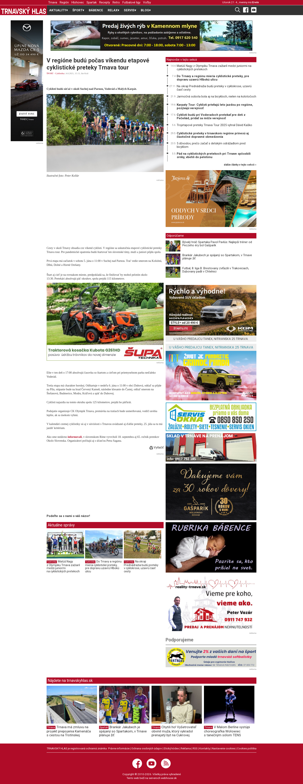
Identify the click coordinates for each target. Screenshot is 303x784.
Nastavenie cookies (223, 748)
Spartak (92, 2)
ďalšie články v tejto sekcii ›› (240, 165)
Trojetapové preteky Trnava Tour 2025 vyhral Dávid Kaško (214, 125)
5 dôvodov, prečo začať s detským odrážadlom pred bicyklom (211, 145)
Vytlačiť (156, 447)
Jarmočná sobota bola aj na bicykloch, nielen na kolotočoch (216, 96)
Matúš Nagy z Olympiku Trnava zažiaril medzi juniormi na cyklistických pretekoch (63, 566)
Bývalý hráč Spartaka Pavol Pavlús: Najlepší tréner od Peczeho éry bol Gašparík (217, 243)
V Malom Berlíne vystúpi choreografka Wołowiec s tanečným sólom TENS (227, 731)
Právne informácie (119, 748)
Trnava (52, 2)
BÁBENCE (96, 10)
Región (64, 2)
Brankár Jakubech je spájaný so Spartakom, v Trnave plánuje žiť (217, 256)
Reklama (186, 748)
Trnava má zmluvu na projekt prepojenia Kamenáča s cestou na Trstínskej (69, 731)
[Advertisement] (105, 211)
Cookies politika (246, 748)
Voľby (147, 2)
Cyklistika (59, 73)
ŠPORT (50, 73)
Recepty (104, 2)
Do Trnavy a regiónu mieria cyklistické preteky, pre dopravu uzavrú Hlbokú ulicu (103, 566)
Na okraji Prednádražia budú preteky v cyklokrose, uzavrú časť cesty (141, 566)
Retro (116, 2)
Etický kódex (171, 748)
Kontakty (204, 748)
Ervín (255, 2)
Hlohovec (77, 2)
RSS (195, 748)
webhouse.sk (169, 778)
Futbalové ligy (131, 2)
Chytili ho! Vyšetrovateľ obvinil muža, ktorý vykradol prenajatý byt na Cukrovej (174, 731)
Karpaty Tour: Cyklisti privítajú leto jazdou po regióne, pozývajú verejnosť (215, 106)
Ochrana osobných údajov (146, 748)
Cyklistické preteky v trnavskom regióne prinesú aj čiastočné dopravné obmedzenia (213, 135)
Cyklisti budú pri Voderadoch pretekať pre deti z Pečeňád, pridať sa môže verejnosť (211, 116)
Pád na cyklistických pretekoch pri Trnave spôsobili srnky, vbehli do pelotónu (214, 155)
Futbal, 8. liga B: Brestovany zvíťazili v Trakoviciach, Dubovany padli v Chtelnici (215, 269)
